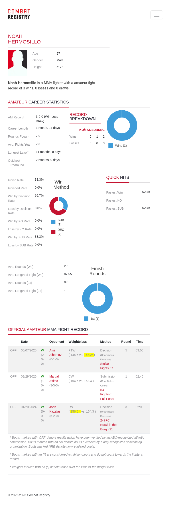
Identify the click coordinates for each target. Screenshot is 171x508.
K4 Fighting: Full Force (107, 394)
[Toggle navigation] (157, 14)
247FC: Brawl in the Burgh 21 (108, 425)
